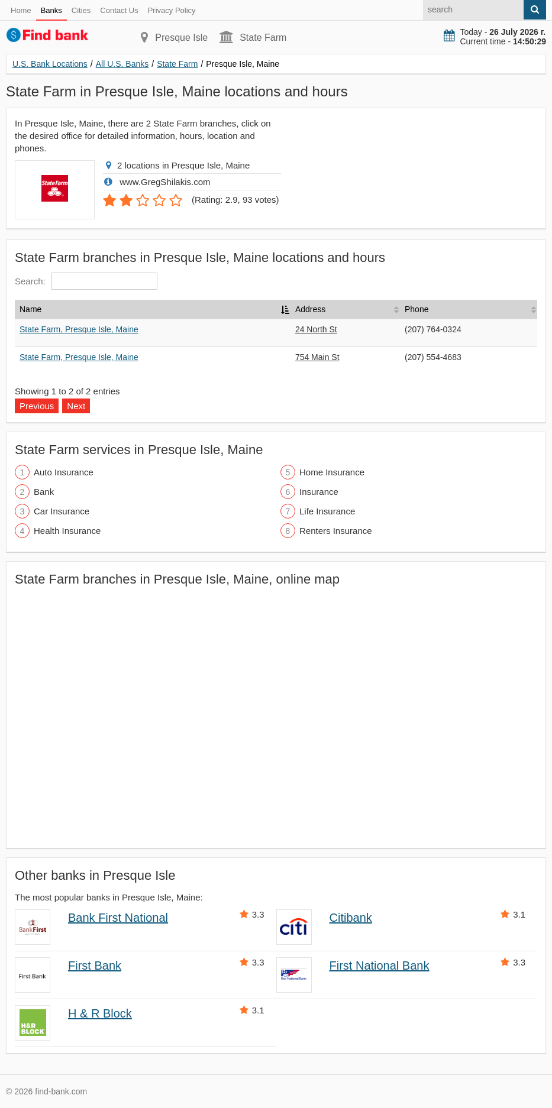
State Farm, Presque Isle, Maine (79, 329)
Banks (51, 10)
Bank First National (118, 917)
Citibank (351, 917)
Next (76, 406)
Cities (81, 10)
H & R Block (100, 1013)
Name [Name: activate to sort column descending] (30, 309)
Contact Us (119, 10)
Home (21, 10)
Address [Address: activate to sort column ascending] (310, 309)
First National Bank (380, 965)
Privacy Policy (172, 10)
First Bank (94, 965)
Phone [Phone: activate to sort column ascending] (416, 309)
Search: (86, 281)
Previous (37, 406)
